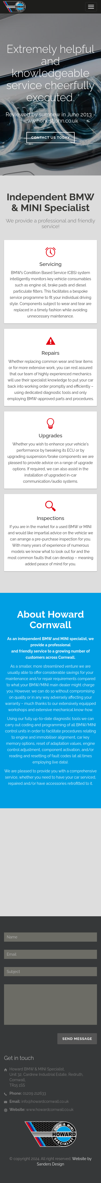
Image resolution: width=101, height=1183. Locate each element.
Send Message (77, 1039)
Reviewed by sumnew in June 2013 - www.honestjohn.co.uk (50, 117)
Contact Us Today (50, 138)
